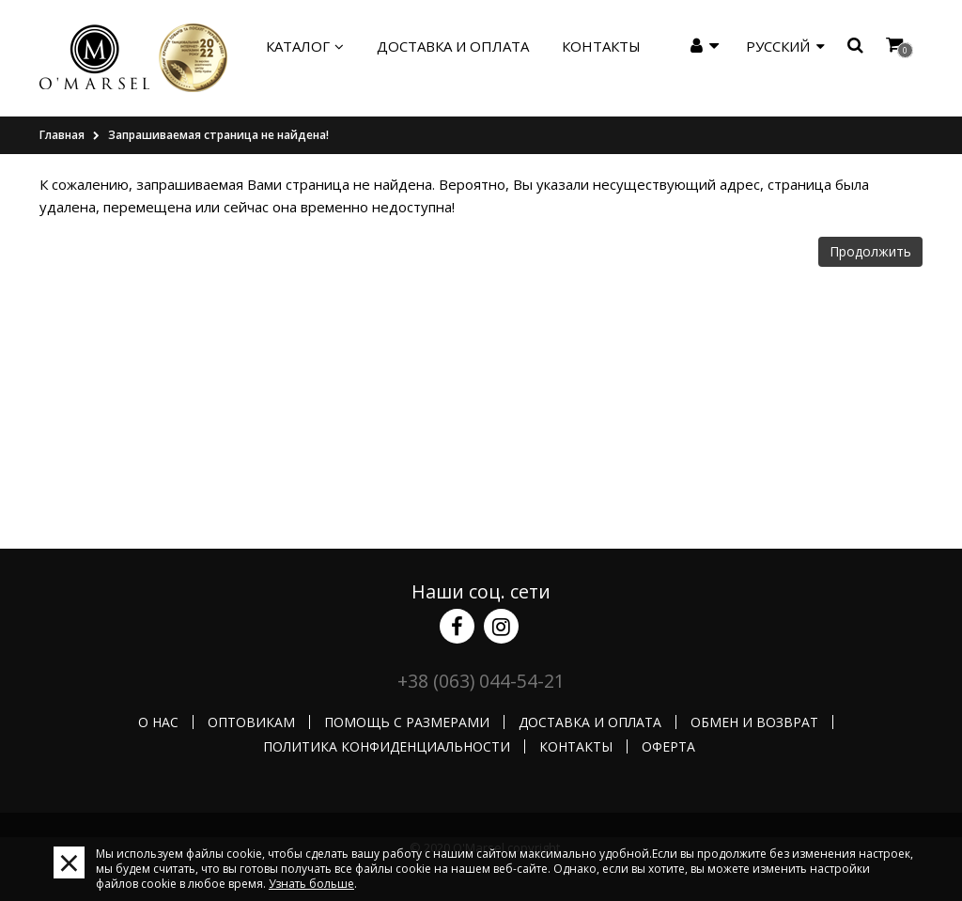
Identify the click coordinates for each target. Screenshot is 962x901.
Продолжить (870, 251)
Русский (785, 46)
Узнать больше (311, 884)
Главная (62, 135)
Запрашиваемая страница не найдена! (218, 135)
